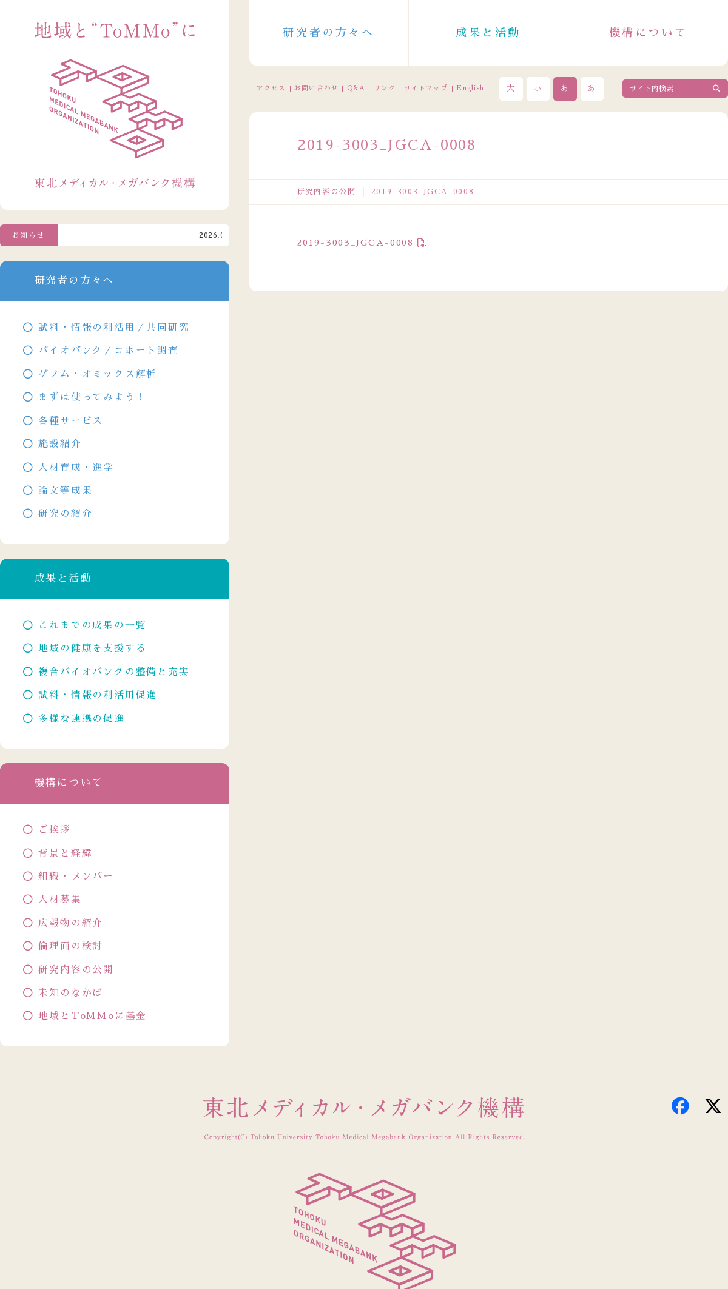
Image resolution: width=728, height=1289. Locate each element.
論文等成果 (65, 491)
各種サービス (70, 421)
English (470, 88)
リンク (385, 88)
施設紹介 (59, 444)
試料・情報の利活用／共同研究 (113, 327)
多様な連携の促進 (81, 719)
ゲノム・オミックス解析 (97, 374)
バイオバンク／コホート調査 (108, 350)
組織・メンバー (76, 876)
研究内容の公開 (326, 191)
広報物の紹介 (70, 923)
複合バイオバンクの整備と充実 (113, 672)
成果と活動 (488, 32)
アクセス (271, 88)
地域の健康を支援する (92, 648)
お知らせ (29, 235)
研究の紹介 (65, 514)
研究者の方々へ (328, 32)
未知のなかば (70, 993)
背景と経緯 (65, 853)
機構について (648, 32)
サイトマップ (426, 88)
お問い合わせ (316, 88)
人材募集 (59, 899)
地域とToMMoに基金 (92, 1016)
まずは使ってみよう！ (92, 397)
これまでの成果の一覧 (92, 625)
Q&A (356, 88)
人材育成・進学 (76, 468)
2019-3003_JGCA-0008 (355, 242)
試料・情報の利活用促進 (97, 695)
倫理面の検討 (70, 946)
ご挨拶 (54, 830)
